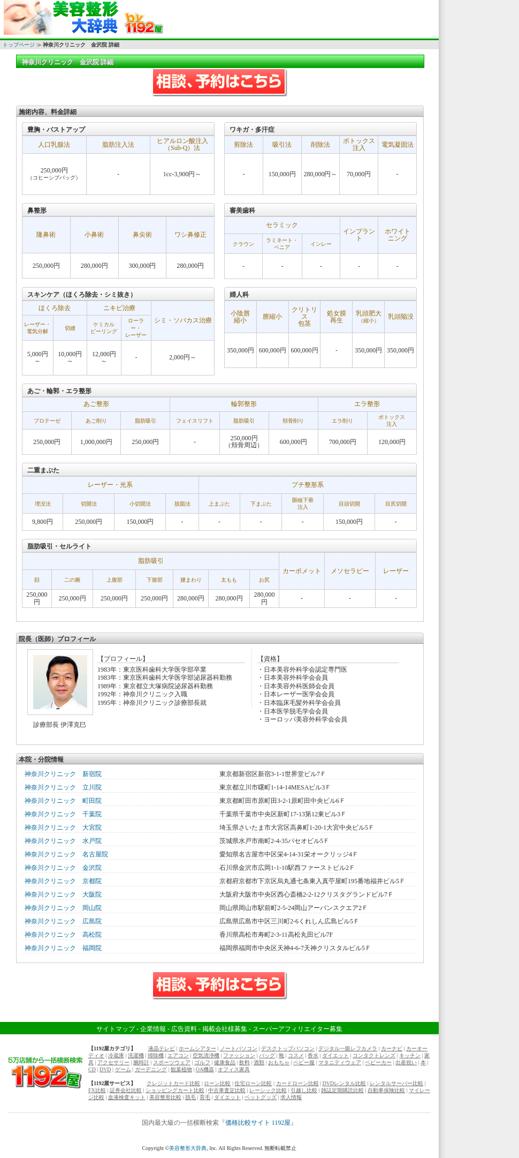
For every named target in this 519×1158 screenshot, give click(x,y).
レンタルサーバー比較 (396, 1083)
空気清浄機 (206, 1055)
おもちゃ (278, 1062)
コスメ (296, 1055)
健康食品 (224, 1062)
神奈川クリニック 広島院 (63, 921)
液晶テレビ (161, 1048)
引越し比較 (304, 1090)
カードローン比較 (297, 1083)
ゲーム (123, 1069)
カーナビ (391, 1048)
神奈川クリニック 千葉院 (63, 814)
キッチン (410, 1055)
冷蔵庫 (116, 1055)
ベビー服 (304, 1062)
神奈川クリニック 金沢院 (63, 867)
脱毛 (190, 1097)
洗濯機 (136, 1055)
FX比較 (97, 1090)
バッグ (267, 1055)
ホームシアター (197, 1048)
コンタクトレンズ (374, 1055)
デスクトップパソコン (288, 1048)
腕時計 (141, 1062)
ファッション (239, 1055)
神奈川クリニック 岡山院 (63, 908)
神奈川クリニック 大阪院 (63, 894)
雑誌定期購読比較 (342, 1090)
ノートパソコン (238, 1048)
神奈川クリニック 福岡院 (63, 948)
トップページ (19, 45)
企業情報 (153, 1029)
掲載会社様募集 (224, 1029)
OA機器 (205, 1069)
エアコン (178, 1055)
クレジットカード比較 (173, 1083)
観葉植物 (181, 1069)
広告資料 (184, 1029)
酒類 (259, 1062)
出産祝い (406, 1062)
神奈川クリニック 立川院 (63, 787)
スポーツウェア (171, 1062)
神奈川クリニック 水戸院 (63, 841)
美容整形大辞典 (188, 1148)
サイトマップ (115, 1029)
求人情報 (291, 1097)
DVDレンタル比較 (345, 1083)
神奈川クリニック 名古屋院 (66, 854)
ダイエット (335, 1055)
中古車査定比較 (227, 1090)
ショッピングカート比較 (175, 1090)
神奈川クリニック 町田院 (63, 800)
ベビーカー (378, 1062)
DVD (105, 1069)
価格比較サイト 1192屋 (258, 1122)
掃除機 (156, 1055)
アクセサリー (113, 1062)
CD (92, 1069)
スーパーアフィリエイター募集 (297, 1029)
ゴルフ (202, 1062)
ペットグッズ (261, 1097)
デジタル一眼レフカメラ (347, 1048)
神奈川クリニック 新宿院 (63, 774)
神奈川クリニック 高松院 (63, 934)
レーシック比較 (268, 1090)
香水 (313, 1055)
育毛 (205, 1097)
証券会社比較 (126, 1090)
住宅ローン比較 (253, 1083)
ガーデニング (151, 1069)
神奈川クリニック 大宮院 (63, 827)
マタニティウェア (339, 1062)
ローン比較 (217, 1083)
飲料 (244, 1062)
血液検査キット (127, 1097)
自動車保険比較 (386, 1090)
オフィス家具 (234, 1069)
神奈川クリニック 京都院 (63, 881)
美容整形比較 (165, 1097)
